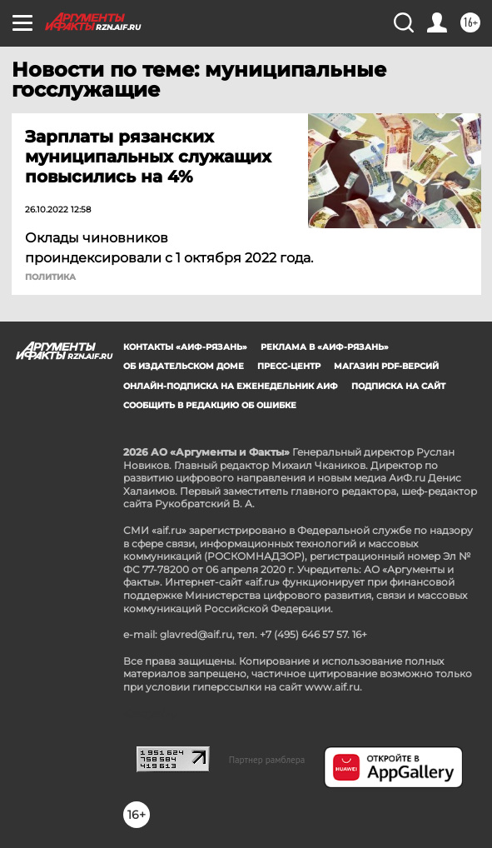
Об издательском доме (183, 366)
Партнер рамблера (267, 760)
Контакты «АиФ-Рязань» (185, 347)
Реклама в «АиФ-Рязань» (325, 347)
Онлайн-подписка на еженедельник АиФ (230, 386)
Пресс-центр (289, 366)
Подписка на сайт (398, 386)
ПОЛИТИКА (50, 277)
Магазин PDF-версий (386, 366)
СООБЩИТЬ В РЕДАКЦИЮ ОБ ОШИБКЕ (209, 405)
